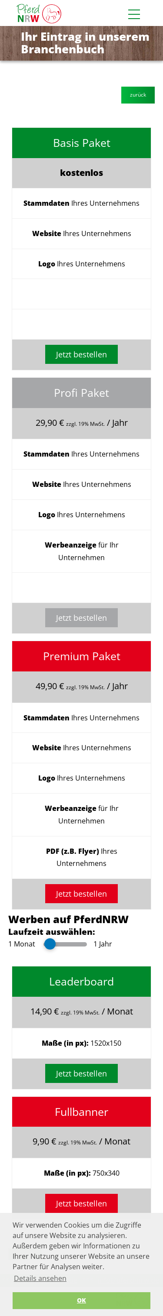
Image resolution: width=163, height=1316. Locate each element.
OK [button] (81, 1300)
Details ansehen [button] (40, 1278)
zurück (138, 94)
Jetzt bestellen (81, 354)
